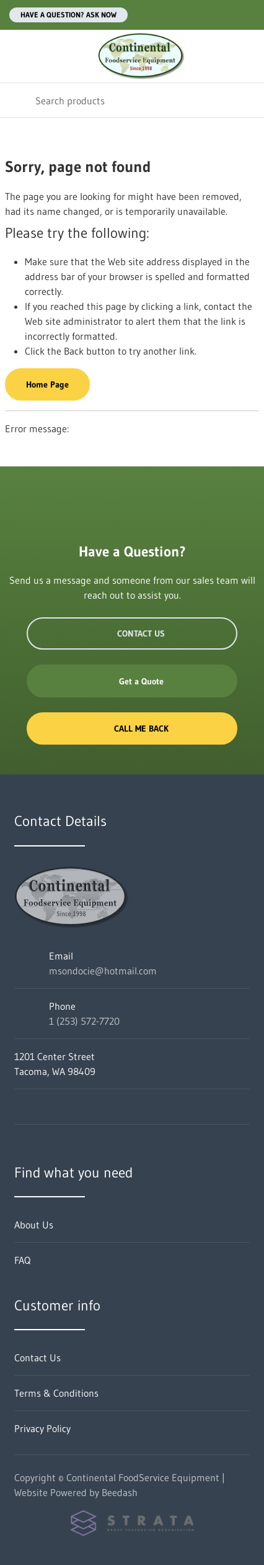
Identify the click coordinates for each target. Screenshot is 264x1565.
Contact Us (132, 633)
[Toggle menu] (17, 56)
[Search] (132, 100)
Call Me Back (132, 728)
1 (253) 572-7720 (84, 1021)
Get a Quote (132, 681)
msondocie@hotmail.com (103, 970)
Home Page (47, 384)
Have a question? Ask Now (68, 14)
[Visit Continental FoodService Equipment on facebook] (19, 1106)
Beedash (120, 1492)
